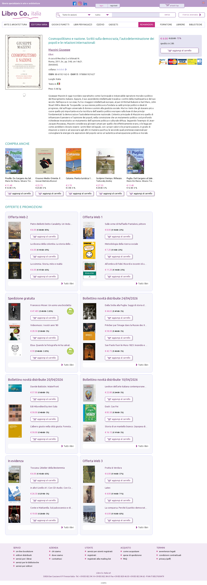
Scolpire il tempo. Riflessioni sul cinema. (115, 178)
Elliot (50, 54)
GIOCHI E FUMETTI (60, 24)
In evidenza (15, 461)
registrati (113, 6)
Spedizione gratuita (21, 298)
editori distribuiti (24, 555)
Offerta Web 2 (18, 217)
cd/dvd (100, 24)
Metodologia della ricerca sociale (121, 244)
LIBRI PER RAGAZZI (83, 24)
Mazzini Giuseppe (59, 49)
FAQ (125, 559)
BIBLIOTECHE (195, 24)
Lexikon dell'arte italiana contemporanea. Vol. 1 (128, 386)
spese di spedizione (132, 555)
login (101, 6)
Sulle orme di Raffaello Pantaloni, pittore (125, 224)
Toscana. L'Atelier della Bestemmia (47, 468)
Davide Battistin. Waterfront (44, 386)
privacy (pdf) (165, 559)
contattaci (57, 559)
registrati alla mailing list (99, 559)
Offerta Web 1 (93, 217)
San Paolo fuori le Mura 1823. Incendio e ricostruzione (132, 345)
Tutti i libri (69, 283)
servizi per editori (24, 566)
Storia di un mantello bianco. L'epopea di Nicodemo (130, 426)
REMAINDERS (146, 24)
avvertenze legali (167, 551)
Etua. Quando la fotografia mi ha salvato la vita (54, 345)
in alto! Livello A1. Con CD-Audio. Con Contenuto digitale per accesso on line (68, 487)
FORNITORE (166, 24)
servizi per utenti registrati (99, 551)
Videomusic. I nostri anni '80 (44, 325)
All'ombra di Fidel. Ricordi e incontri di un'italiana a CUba (133, 264)
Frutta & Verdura (113, 468)
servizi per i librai (24, 559)
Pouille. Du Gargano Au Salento (20, 178)
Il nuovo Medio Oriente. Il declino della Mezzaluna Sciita (63, 178)
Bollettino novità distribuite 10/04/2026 (110, 379)
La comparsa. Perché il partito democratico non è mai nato (134, 507)
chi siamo (56, 551)
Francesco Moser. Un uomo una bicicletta (50, 305)
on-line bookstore (24, 551)
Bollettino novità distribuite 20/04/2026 (35, 379)
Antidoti (61, 69)
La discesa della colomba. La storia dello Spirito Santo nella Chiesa (63, 244)
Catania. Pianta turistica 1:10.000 (82, 178)
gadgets (113, 24)
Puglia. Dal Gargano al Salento (141, 178)
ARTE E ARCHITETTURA (15, 24)
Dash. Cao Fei (111, 406)
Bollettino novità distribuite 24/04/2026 (110, 298)
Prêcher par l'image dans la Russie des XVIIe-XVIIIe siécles (133, 325)
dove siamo (57, 555)
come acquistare (131, 551)
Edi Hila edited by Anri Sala (43, 406)
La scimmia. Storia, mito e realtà (46, 264)
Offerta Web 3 (93, 461)
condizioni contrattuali (170, 555)
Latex (107, 487)
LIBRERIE (180, 24)
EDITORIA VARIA (39, 24)
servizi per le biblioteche (27, 562)
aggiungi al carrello (19, 193)
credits (103, 583)
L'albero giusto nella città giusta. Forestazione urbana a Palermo (62, 426)
